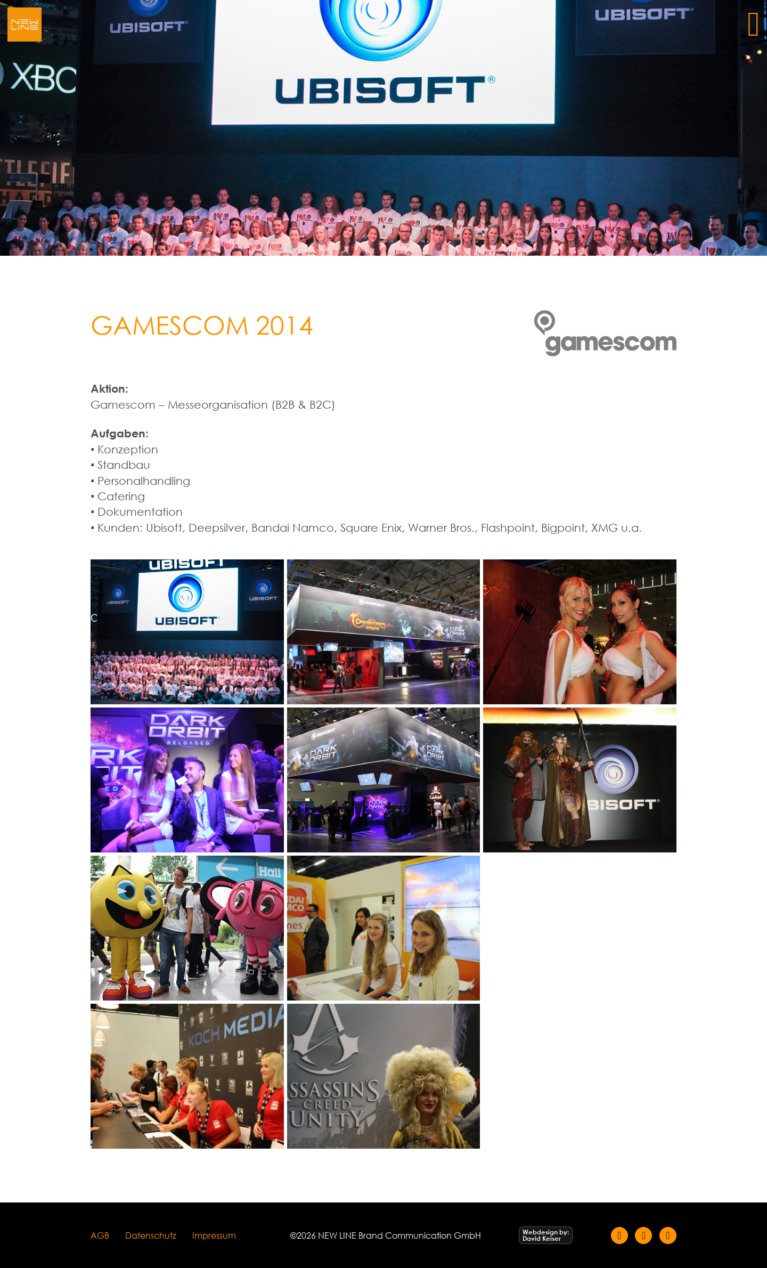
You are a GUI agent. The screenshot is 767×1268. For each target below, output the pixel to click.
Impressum (214, 1235)
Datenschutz (150, 1235)
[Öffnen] (753, 24)
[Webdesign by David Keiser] (546, 1235)
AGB (100, 1235)
